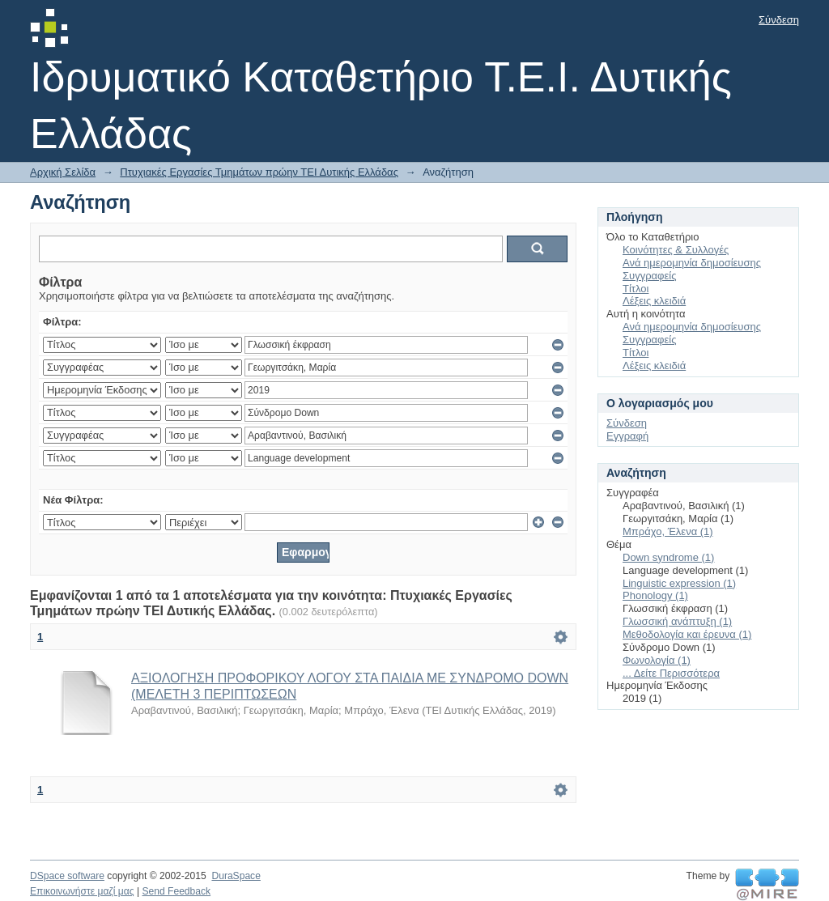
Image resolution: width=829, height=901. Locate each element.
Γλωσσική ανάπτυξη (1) (677, 621)
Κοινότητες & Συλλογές (676, 250)
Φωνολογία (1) (657, 660)
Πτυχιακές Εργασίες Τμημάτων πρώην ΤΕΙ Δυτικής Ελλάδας (259, 172)
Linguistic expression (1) (679, 583)
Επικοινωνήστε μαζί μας (82, 891)
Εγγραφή (627, 436)
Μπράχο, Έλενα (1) (668, 531)
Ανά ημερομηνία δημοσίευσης (692, 263)
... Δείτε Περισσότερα (671, 673)
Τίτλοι (635, 289)
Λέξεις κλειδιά (654, 301)
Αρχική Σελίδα (63, 172)
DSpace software (67, 876)
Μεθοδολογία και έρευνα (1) (687, 634)
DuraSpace (235, 876)
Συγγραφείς (649, 276)
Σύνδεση (779, 20)
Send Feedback (176, 891)
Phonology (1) (655, 595)
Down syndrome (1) (668, 557)
